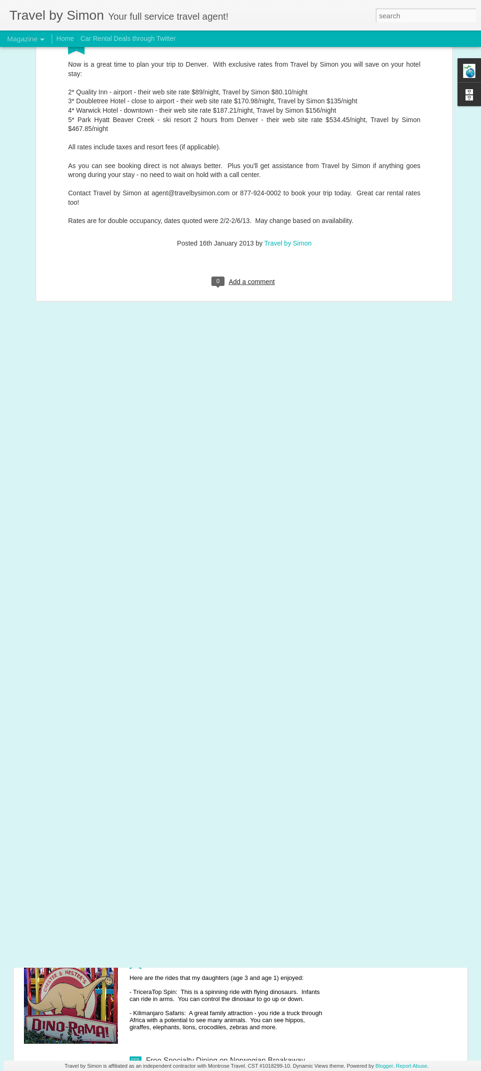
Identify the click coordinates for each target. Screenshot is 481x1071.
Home (65, 38)
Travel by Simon (288, 167)
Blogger (384, 1066)
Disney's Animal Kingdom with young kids (215, 954)
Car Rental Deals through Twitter (128, 38)
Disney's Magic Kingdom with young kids (214, 847)
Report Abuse (411, 1066)
